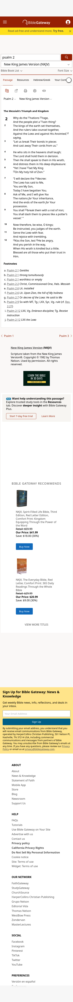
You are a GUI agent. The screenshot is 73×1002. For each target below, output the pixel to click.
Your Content (62, 79)
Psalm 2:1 (13, 270)
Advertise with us (22, 834)
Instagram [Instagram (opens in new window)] (18, 946)
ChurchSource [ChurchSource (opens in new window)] (20, 892)
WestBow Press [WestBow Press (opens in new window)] (21, 915)
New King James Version (27, 348)
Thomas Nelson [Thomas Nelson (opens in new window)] (21, 911)
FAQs (15, 820)
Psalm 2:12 (13, 311)
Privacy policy (21, 843)
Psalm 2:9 (13, 302)
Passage (8, 79)
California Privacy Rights (28, 848)
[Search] (66, 57)
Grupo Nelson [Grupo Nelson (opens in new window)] (20, 901)
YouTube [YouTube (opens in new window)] (17, 964)
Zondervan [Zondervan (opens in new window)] (18, 920)
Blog (14, 794)
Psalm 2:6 (13, 288)
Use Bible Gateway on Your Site (31, 829)
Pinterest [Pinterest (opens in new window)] (17, 951)
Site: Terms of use (23, 861)
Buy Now (24, 546)
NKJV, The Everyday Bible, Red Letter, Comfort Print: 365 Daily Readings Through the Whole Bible (35, 585)
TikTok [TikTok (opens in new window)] (16, 955)
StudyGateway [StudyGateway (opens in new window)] (20, 888)
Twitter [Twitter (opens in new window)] (16, 960)
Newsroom (18, 799)
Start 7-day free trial (21, 416)
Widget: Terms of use (25, 866)
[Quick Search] (30, 57)
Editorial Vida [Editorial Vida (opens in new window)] (20, 906)
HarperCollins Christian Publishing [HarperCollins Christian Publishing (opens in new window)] (33, 897)
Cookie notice (20, 857)
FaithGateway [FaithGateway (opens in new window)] (20, 883)
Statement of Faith (23, 780)
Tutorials (17, 825)
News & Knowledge (24, 776)
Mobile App (19, 785)
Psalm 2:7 (13, 297)
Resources (23, 79)
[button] (68, 22)
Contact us (18, 839)
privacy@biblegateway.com (39, 749)
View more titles (36, 624)
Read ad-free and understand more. (36, 31)
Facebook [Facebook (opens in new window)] (18, 941)
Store (15, 789)
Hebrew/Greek (41, 79)
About (15, 771)
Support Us (19, 803)
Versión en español (23, 981)
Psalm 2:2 (13, 284)
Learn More (48, 416)
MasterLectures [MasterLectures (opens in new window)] (21, 924)
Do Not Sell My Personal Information (36, 852)
